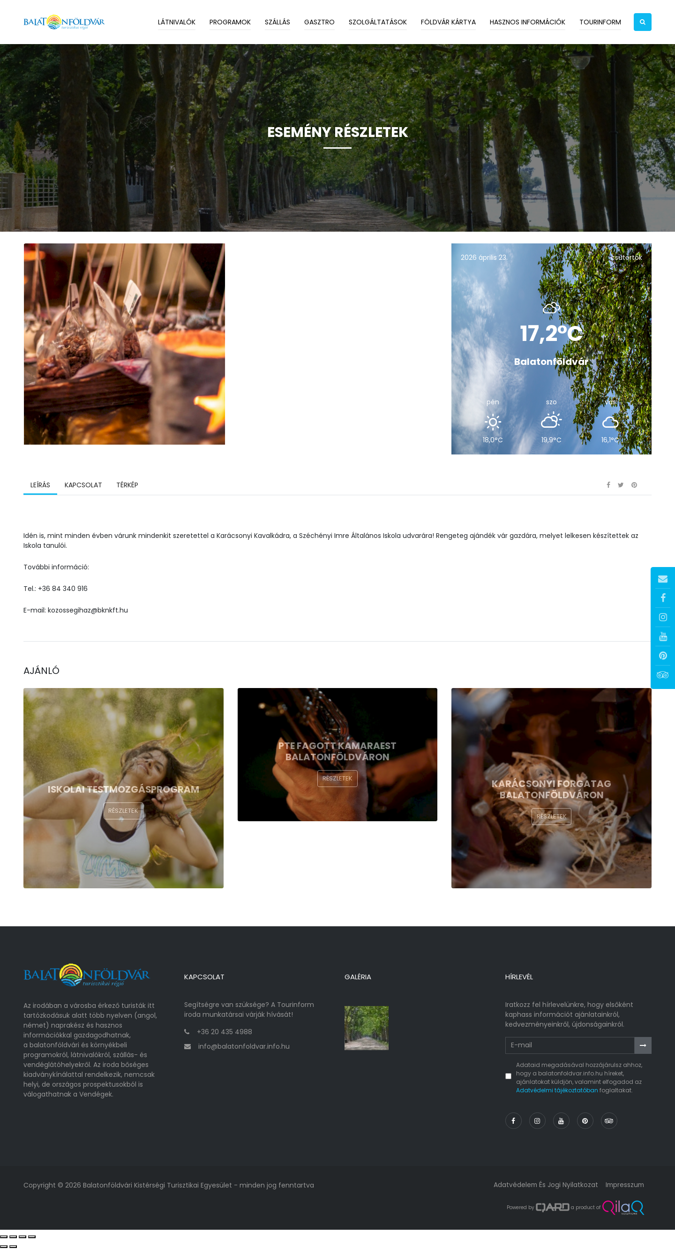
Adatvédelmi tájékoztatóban (557, 1097)
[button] (643, 22)
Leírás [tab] (40, 494)
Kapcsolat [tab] (83, 494)
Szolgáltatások (378, 22)
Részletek (123, 821)
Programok (230, 22)
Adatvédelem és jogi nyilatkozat (543, 1191)
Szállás (277, 22)
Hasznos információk (527, 22)
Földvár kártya (448, 22)
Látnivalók (176, 22)
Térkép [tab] (127, 494)
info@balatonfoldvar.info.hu (244, 1053)
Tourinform (600, 22)
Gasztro (319, 22)
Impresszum (624, 1191)
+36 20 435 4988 (224, 1039)
